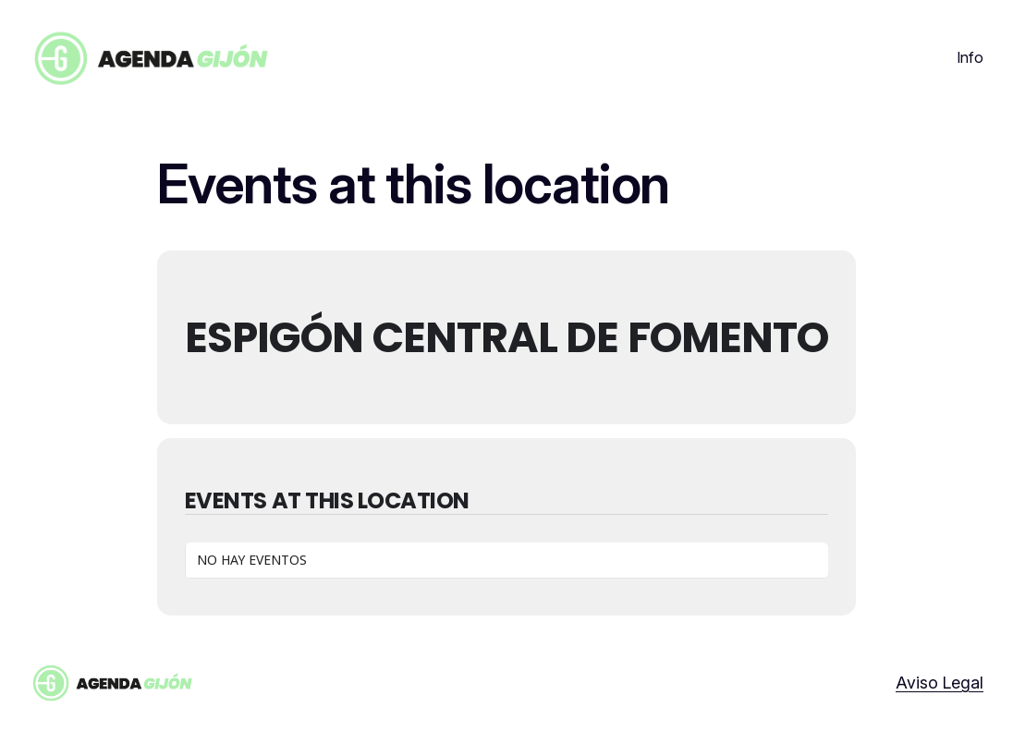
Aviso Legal (939, 682)
